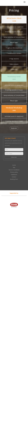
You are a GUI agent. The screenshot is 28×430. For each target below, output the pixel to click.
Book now (14, 128)
